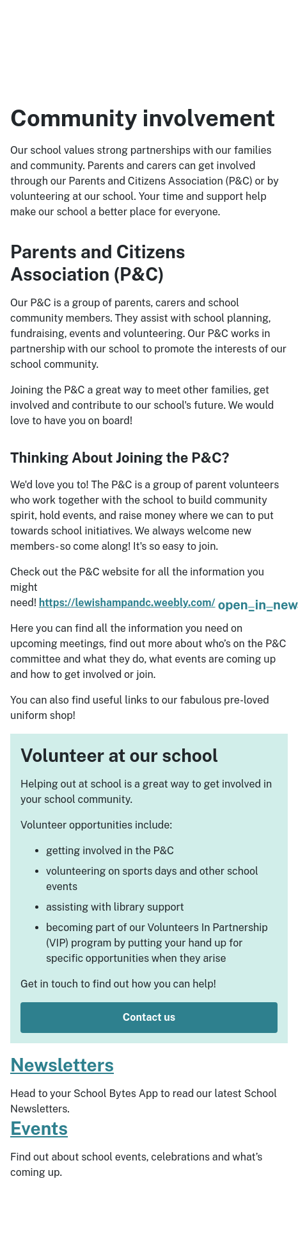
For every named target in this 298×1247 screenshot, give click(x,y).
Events (39, 1128)
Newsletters (62, 1064)
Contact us (149, 1017)
